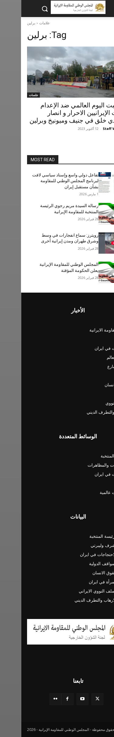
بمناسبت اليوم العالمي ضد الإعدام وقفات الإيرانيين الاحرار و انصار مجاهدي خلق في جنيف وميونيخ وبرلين (58, 113)
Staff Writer (92, 128)
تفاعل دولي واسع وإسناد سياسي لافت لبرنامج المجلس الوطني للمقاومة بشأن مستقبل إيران (44, 180)
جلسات (12, 95)
